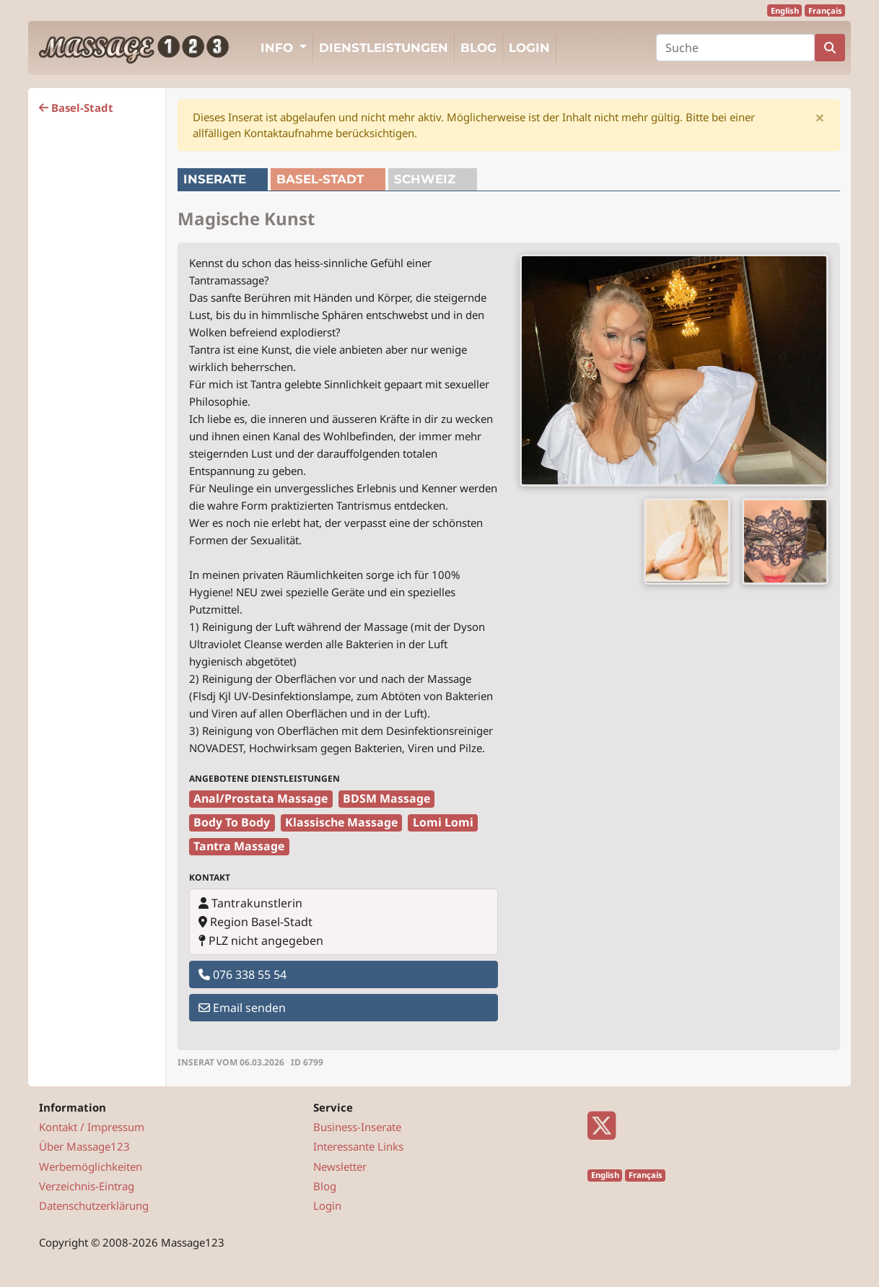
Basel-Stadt (76, 107)
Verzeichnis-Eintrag (86, 1186)
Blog (478, 47)
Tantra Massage (238, 846)
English (785, 10)
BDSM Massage (386, 798)
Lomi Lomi (443, 822)
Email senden (242, 1008)
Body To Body (231, 822)
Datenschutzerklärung (94, 1205)
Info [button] (279, 47)
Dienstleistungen (383, 47)
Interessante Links (358, 1146)
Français (825, 10)
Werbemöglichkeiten (90, 1166)
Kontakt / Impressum (91, 1127)
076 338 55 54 (242, 974)
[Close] (819, 117)
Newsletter (340, 1166)
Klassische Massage (341, 822)
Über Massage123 (84, 1146)
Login (529, 47)
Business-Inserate (357, 1127)
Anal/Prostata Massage (260, 798)
